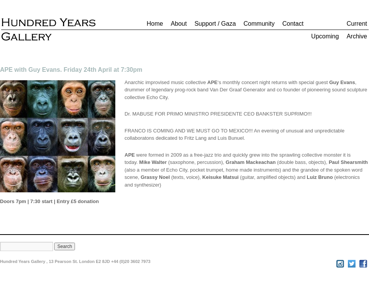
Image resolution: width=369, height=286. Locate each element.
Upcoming (325, 36)
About (179, 23)
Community (259, 23)
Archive (357, 36)
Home (154, 23)
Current (357, 23)
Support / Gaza (215, 23)
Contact (292, 23)
